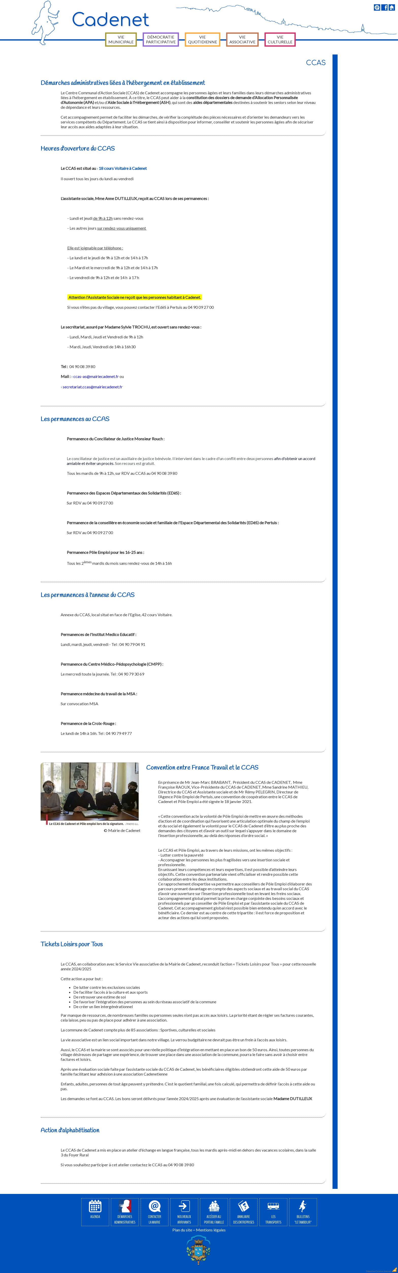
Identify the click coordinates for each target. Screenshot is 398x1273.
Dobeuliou (370, 1271)
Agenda (95, 1210)
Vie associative (242, 39)
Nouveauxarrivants (184, 1212)
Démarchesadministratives (124, 1212)
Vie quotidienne (202, 39)
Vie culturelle (280, 39)
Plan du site (182, 1229)
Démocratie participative (161, 39)
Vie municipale (121, 39)
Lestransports (273, 1212)
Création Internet (386, 1271)
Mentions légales (211, 1229)
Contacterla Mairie (154, 1212)
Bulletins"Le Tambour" (302, 1212)
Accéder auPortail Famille (214, 1212)
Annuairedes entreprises (243, 1212)
